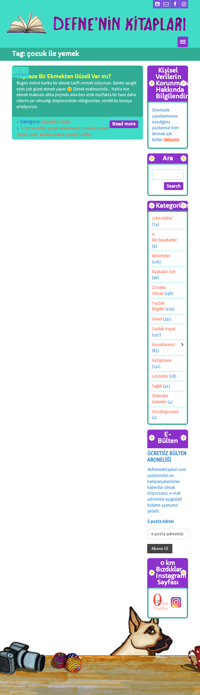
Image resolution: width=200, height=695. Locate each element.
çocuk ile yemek (95, 128)
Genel (157, 318)
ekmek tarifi (27, 134)
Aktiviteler (161, 255)
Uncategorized (165, 411)
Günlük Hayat (164, 328)
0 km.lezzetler (33, 128)
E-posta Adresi (160, 521)
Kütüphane (161, 360)
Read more (124, 124)
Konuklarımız (163, 344)
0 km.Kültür (162, 218)
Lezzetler (50, 121)
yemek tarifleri (79, 134)
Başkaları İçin (163, 271)
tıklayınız (171, 139)
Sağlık (65, 121)
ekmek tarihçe (52, 134)
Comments (20, 73)
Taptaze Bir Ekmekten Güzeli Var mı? (63, 76)
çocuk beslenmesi (63, 128)
